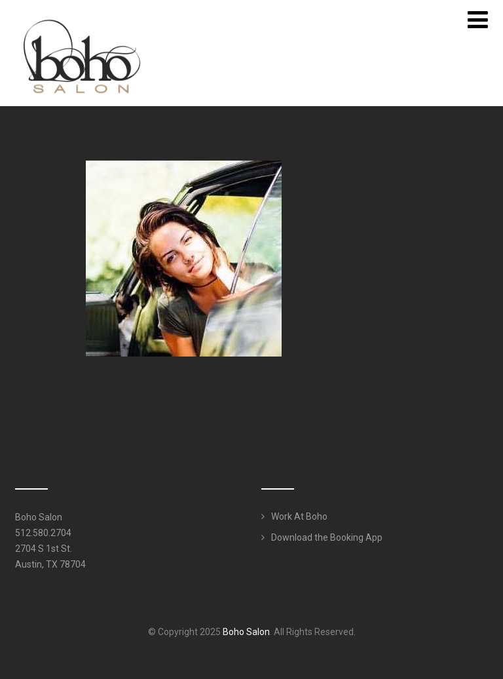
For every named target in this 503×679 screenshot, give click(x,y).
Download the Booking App (326, 537)
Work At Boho (299, 516)
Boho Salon (246, 632)
